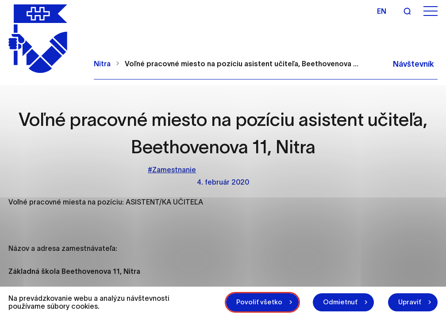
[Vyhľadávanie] (407, 11)
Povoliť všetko (259, 302)
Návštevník (413, 64)
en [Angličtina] (381, 11)
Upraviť (409, 302)
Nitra (102, 64)
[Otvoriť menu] (430, 11)
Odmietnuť (340, 302)
